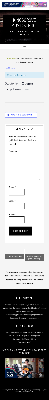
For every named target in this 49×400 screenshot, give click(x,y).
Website (12, 214)
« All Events (10, 68)
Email (12, 200)
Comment (14, 151)
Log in (32, 391)
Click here (11, 58)
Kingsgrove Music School (24, 22)
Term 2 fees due (15, 256)
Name (12, 186)
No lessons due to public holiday (34, 257)
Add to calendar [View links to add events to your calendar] (21, 115)
